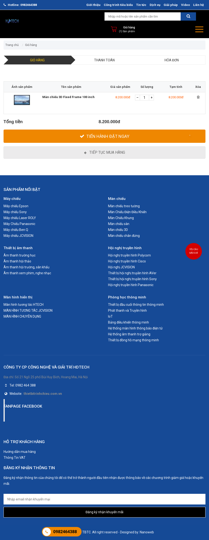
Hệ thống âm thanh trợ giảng (129, 334)
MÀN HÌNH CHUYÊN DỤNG (22, 316)
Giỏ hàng (129, 27)
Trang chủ (12, 45)
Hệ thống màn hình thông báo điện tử (135, 328)
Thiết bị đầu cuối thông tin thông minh (136, 304)
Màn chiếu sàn (118, 224)
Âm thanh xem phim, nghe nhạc (27, 273)
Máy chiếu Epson (16, 206)
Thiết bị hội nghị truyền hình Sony (132, 279)
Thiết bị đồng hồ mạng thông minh (133, 340)
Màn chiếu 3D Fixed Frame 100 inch (68, 97)
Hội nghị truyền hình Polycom (129, 255)
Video (185, 5)
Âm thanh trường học (19, 255)
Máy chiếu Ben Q (16, 230)
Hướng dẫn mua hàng (20, 452)
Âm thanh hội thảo (17, 261)
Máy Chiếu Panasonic (19, 224)
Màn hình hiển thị (18, 297)
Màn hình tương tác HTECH (24, 304)
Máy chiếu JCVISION (18, 236)
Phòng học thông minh (127, 297)
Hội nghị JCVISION (121, 267)
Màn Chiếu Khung (121, 218)
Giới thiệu (93, 5)
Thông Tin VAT (15, 457)
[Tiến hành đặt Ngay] (104, 136)
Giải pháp (171, 5)
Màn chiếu (117, 199)
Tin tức (141, 5)
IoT (110, 316)
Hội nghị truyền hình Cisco (127, 261)
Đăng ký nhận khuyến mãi (104, 512)
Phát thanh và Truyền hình (127, 310)
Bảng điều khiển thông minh (128, 322)
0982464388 (28, 5)
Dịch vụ (155, 5)
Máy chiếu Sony (15, 212)
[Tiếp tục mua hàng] (104, 152)
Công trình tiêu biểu (118, 5)
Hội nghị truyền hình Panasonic (130, 285)
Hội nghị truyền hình (125, 248)
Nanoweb (147, 532)
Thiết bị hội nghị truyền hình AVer (132, 273)
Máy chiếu (12, 199)
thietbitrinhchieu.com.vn (43, 394)
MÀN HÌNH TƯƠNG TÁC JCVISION (28, 310)
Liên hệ (198, 5)
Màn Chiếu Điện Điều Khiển (127, 212)
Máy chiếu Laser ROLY (20, 218)
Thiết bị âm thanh (18, 248)
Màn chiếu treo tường (124, 206)
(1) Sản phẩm (127, 31)
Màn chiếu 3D (118, 230)
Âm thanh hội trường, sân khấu (26, 267)
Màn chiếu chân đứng (124, 236)
